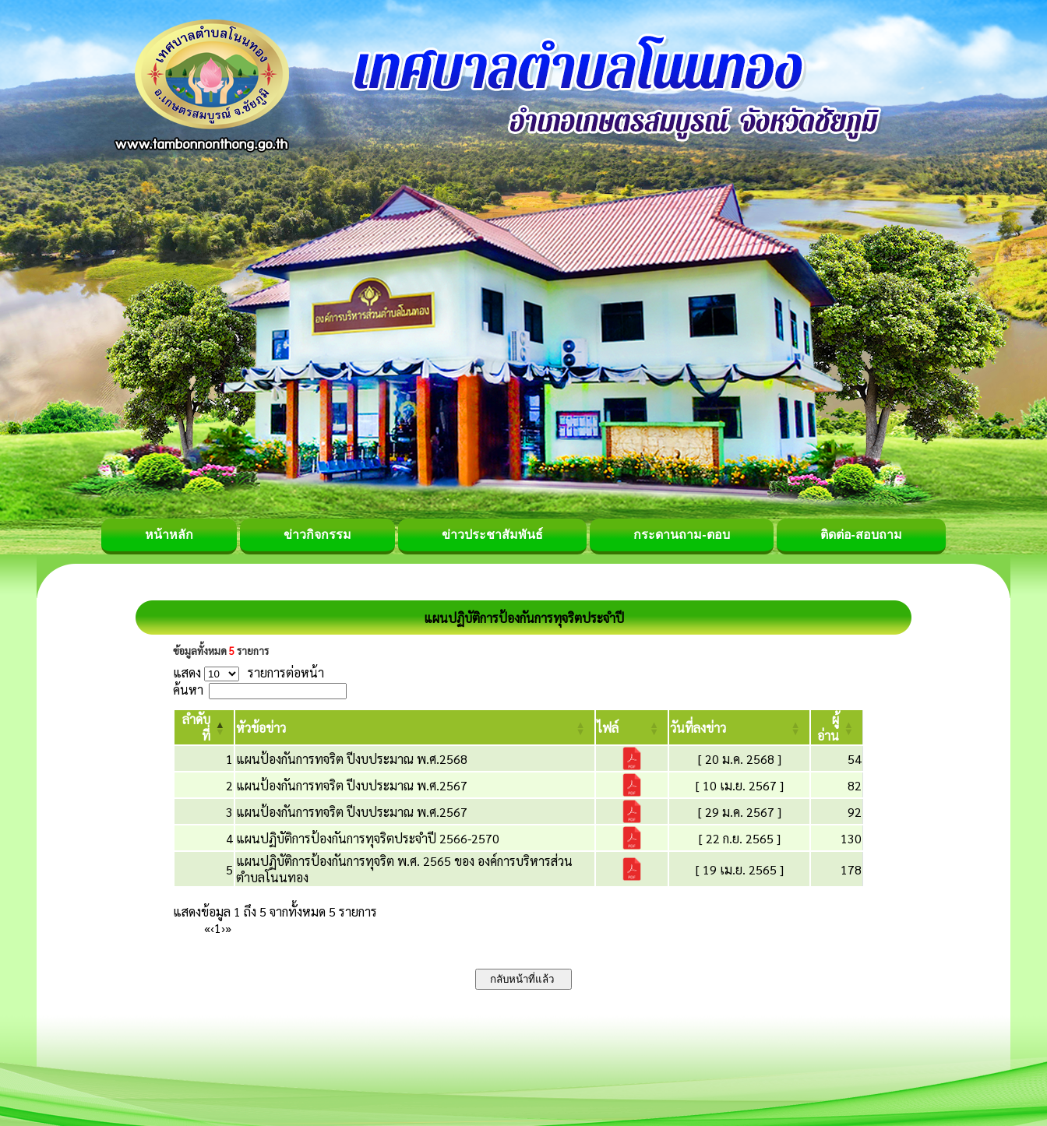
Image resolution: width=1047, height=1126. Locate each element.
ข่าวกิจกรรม (317, 534)
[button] (261, 728)
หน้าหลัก (169, 534)
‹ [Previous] (212, 928)
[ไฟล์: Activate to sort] (632, 727)
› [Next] (223, 928)
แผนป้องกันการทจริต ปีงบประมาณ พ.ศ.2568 (351, 759)
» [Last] (228, 928)
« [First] (207, 928)
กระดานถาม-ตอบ (681, 534)
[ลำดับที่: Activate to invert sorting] (204, 727)
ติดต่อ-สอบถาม (861, 534)
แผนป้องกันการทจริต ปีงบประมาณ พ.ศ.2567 (351, 785)
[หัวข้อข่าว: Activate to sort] (414, 727)
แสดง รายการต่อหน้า (248, 672)
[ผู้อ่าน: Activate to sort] (837, 727)
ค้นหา (188, 689)
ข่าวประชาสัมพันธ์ (492, 534)
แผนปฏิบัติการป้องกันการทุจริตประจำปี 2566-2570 (367, 838)
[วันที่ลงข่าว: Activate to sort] (739, 727)
